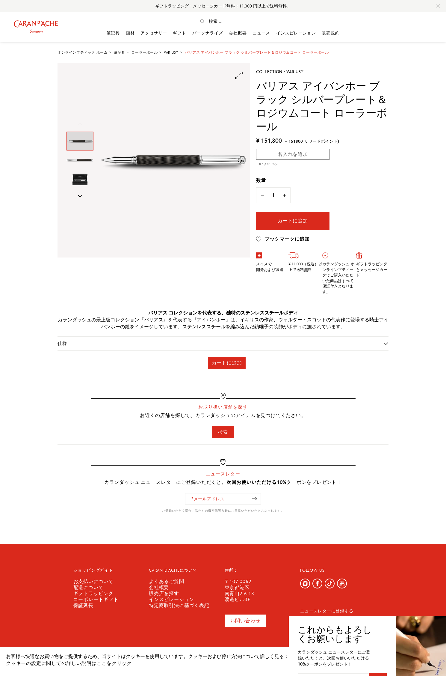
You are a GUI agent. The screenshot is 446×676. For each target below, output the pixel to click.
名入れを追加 (293, 154)
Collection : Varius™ (280, 71)
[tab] (223, 343)
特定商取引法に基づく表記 (179, 605)
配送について (88, 587)
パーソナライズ (207, 33)
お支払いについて (93, 581)
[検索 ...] (223, 21)
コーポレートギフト (96, 599)
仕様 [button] (62, 343)
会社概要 (238, 33)
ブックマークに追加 (283, 239)
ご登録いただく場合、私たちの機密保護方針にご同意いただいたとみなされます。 (223, 511)
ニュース (261, 33)
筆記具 (113, 33)
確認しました (405, 659)
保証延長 (83, 605)
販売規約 (330, 33)
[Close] (438, 6)
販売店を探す (164, 593)
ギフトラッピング (93, 593)
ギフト (179, 33)
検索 (223, 432)
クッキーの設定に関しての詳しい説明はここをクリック (69, 663)
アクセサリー (153, 33)
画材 (130, 33)
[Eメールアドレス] (223, 499)
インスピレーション (296, 33)
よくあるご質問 (166, 581)
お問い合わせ (245, 621)
